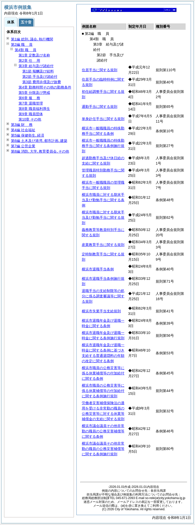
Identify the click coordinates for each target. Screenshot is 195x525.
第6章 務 (29, 98)
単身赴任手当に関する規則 (103, 119)
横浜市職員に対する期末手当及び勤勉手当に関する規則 (103, 217)
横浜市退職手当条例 (98, 269)
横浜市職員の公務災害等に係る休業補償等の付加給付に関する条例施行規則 (103, 390)
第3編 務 (21, 125)
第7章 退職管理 (31, 103)
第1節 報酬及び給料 (38, 71)
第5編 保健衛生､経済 (27, 135)
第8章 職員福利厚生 (34, 109)
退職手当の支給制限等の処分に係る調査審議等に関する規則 (103, 296)
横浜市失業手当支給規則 (101, 311)
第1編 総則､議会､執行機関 (32, 39)
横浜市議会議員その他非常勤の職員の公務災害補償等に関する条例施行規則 (103, 448)
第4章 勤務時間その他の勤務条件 (45, 87)
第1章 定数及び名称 (34, 55)
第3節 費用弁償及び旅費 (41, 82)
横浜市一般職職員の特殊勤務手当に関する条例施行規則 (103, 145)
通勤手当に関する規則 (99, 107)
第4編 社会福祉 (23, 130)
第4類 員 (25, 50)
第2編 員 (21, 44)
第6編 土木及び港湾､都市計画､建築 (39, 141)
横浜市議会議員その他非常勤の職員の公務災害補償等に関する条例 (103, 431)
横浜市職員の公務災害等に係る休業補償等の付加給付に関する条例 (103, 373)
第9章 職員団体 (31, 114)
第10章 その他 (30, 119)
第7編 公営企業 (23, 146)
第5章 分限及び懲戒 (34, 93)
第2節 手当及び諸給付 (39, 77)
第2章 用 (29, 61)
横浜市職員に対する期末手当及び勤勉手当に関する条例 (103, 200)
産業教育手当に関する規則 (103, 245)
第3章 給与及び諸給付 (36, 66)
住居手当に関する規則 (99, 70)
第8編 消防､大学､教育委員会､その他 (40, 151)
